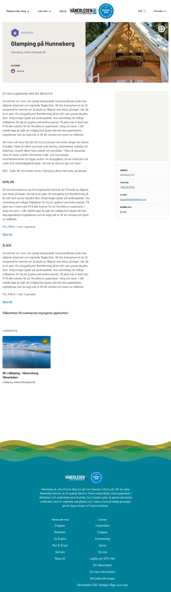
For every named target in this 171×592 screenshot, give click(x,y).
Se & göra (60, 538)
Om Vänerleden (102, 565)
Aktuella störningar (102, 578)
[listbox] (127, 52)
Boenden (60, 532)
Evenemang (102, 538)
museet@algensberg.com (133, 199)
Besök (123, 211)
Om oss (102, 552)
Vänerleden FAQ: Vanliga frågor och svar (102, 585)
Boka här (7, 234)
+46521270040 (127, 187)
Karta (102, 545)
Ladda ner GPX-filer (102, 558)
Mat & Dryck (60, 545)
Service (60, 552)
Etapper (60, 525)
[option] (127, 52)
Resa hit (60, 558)
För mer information (102, 572)
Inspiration (103, 525)
